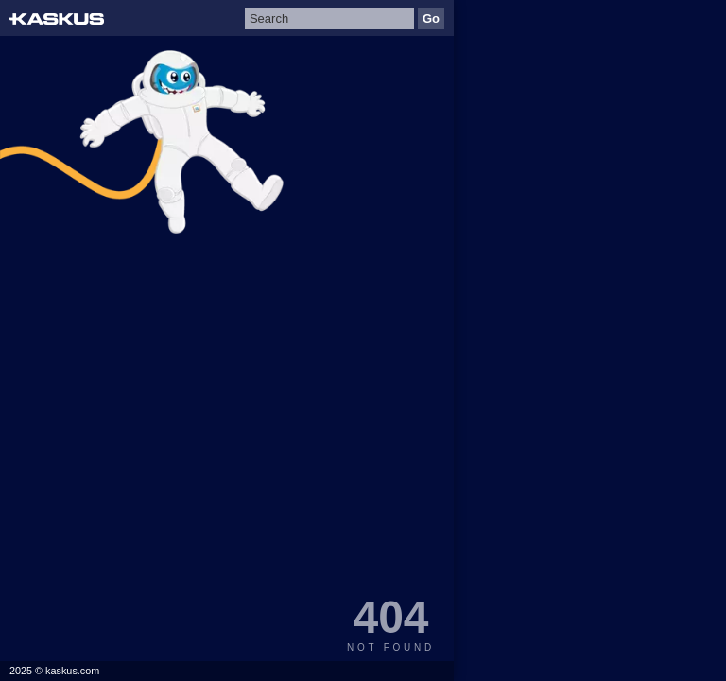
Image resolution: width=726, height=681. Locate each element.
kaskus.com (72, 670)
